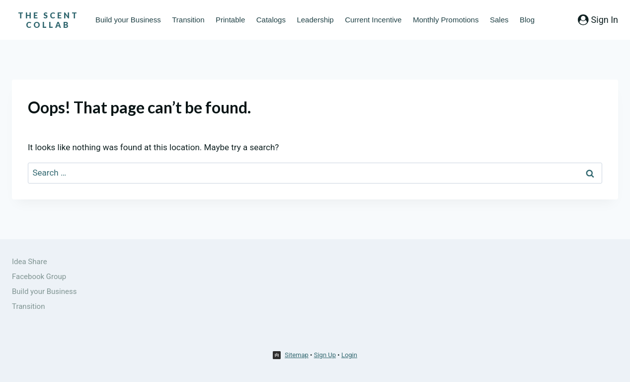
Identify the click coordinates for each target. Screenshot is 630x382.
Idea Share (29, 261)
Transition (188, 19)
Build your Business (128, 19)
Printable (230, 19)
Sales (499, 19)
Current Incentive (373, 19)
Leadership (315, 19)
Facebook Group (39, 276)
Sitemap (297, 355)
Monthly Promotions (446, 19)
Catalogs (271, 19)
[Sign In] (598, 19)
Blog (527, 19)
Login (349, 355)
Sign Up (325, 355)
